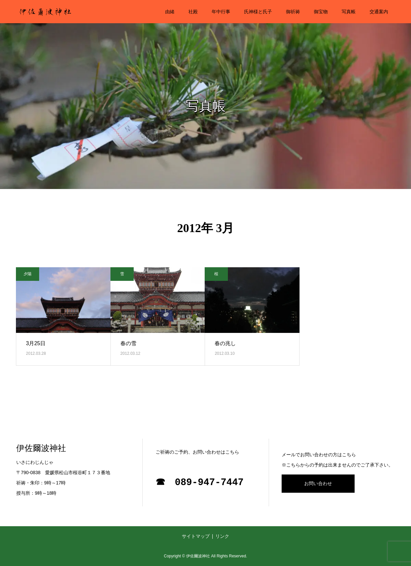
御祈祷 (293, 11)
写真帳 (349, 11)
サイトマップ (196, 536)
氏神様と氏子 (258, 11)
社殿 (193, 11)
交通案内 (379, 11)
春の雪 (128, 343)
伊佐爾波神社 (41, 448)
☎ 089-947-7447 (199, 482)
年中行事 (221, 11)
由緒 (169, 11)
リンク (222, 536)
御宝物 (321, 11)
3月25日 (35, 343)
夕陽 (28, 274)
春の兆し (225, 343)
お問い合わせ (318, 483)
